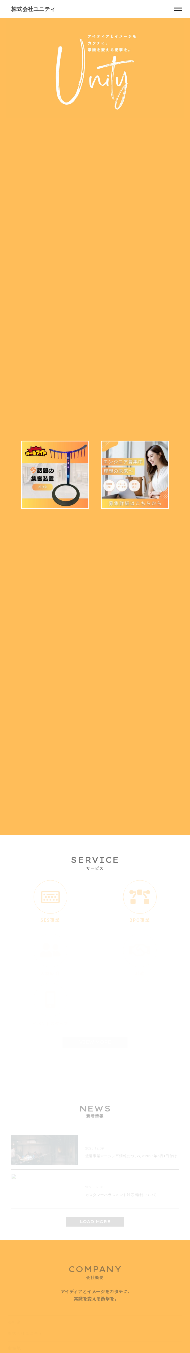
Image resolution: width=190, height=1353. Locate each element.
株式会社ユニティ (33, 9)
